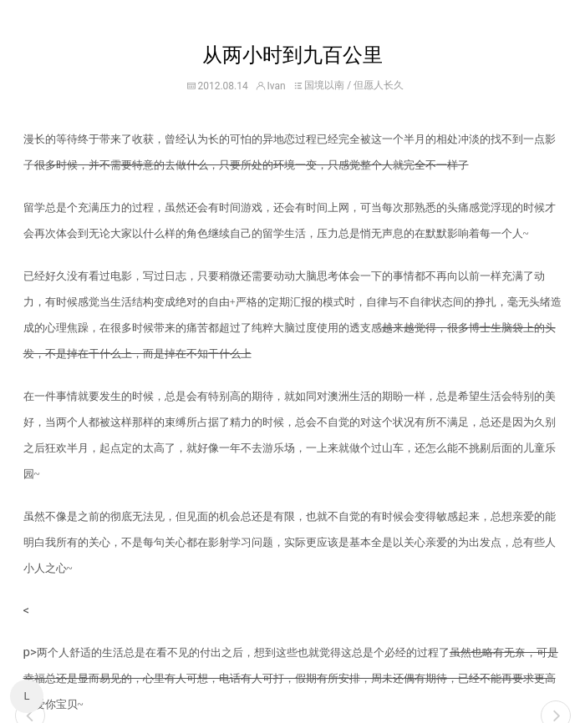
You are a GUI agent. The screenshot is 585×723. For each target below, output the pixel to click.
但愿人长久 (379, 85)
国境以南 (324, 85)
